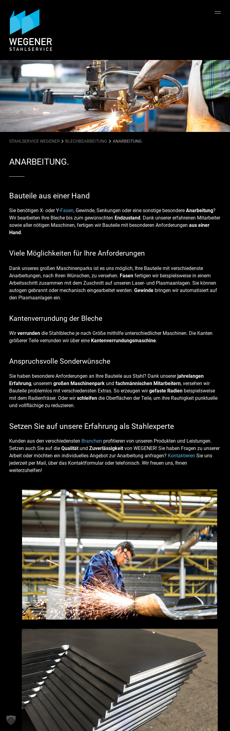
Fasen (67, 210)
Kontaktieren (181, 456)
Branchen (91, 441)
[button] (11, 720)
